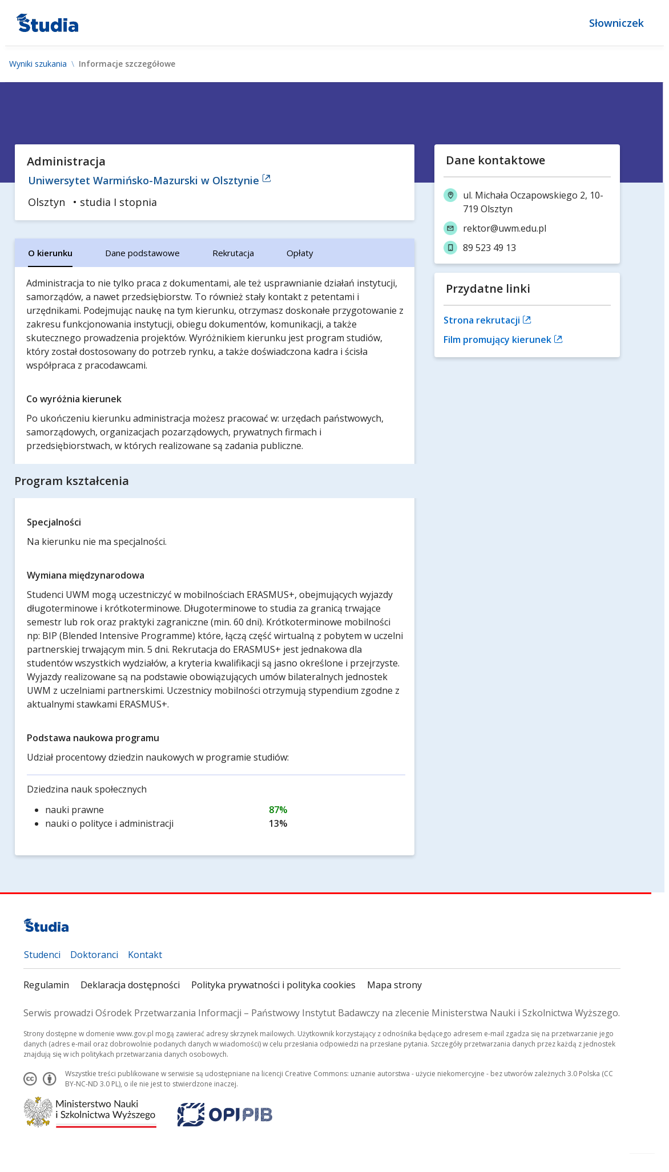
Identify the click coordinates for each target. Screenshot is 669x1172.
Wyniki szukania (38, 63)
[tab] (50, 253)
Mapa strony (394, 985)
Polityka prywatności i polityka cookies (273, 985)
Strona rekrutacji (487, 320)
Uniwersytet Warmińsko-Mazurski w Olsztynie (149, 180)
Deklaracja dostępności (130, 985)
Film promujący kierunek (503, 339)
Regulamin (46, 985)
